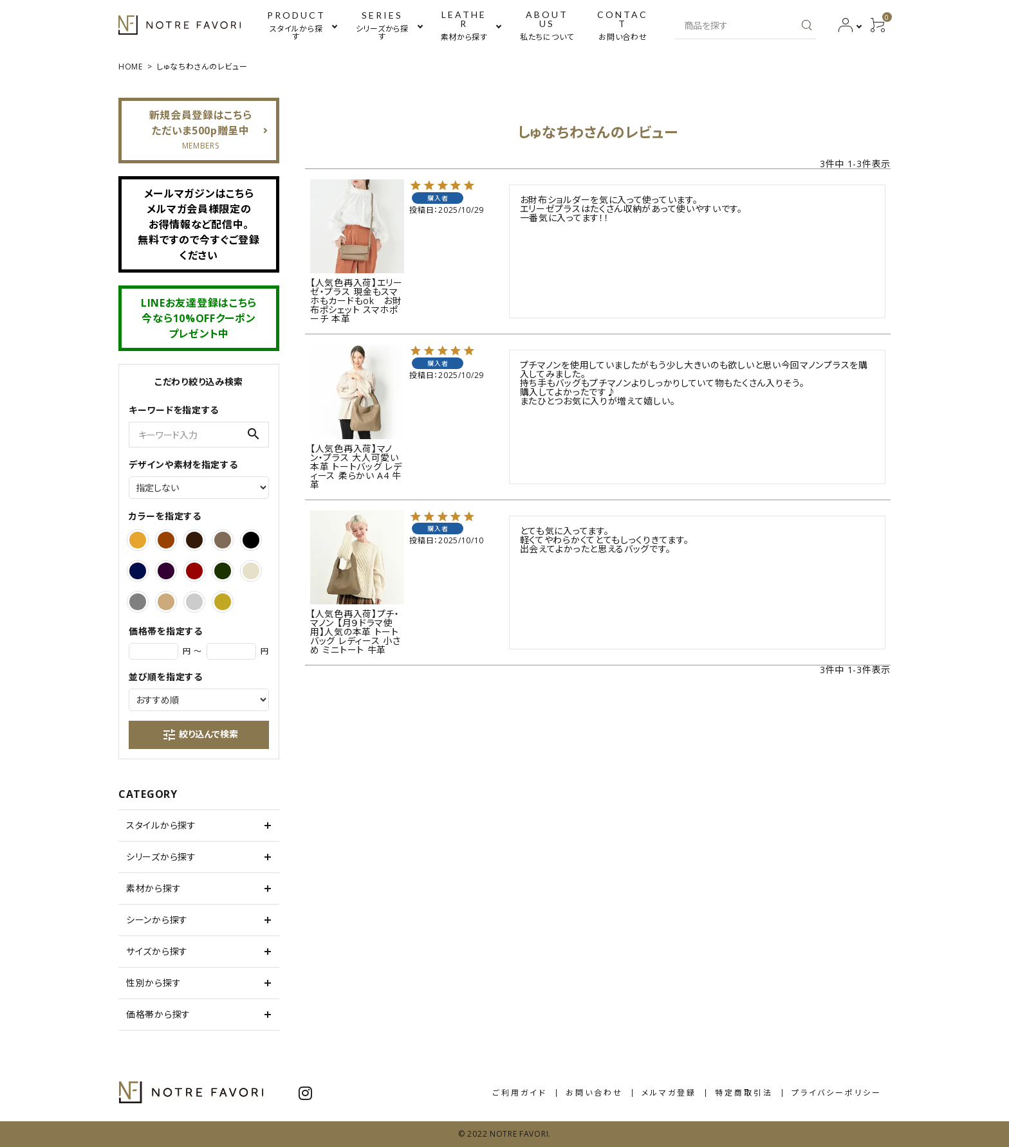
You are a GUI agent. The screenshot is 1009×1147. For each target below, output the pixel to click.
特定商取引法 (744, 1092)
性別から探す (153, 983)
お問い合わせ (594, 1092)
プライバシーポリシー (836, 1092)
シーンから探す (157, 920)
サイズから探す (157, 951)
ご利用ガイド (519, 1092)
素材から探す (153, 888)
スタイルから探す (161, 825)
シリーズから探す (161, 857)
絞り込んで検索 (200, 735)
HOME (130, 66)
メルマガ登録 (669, 1092)
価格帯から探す (158, 1014)
